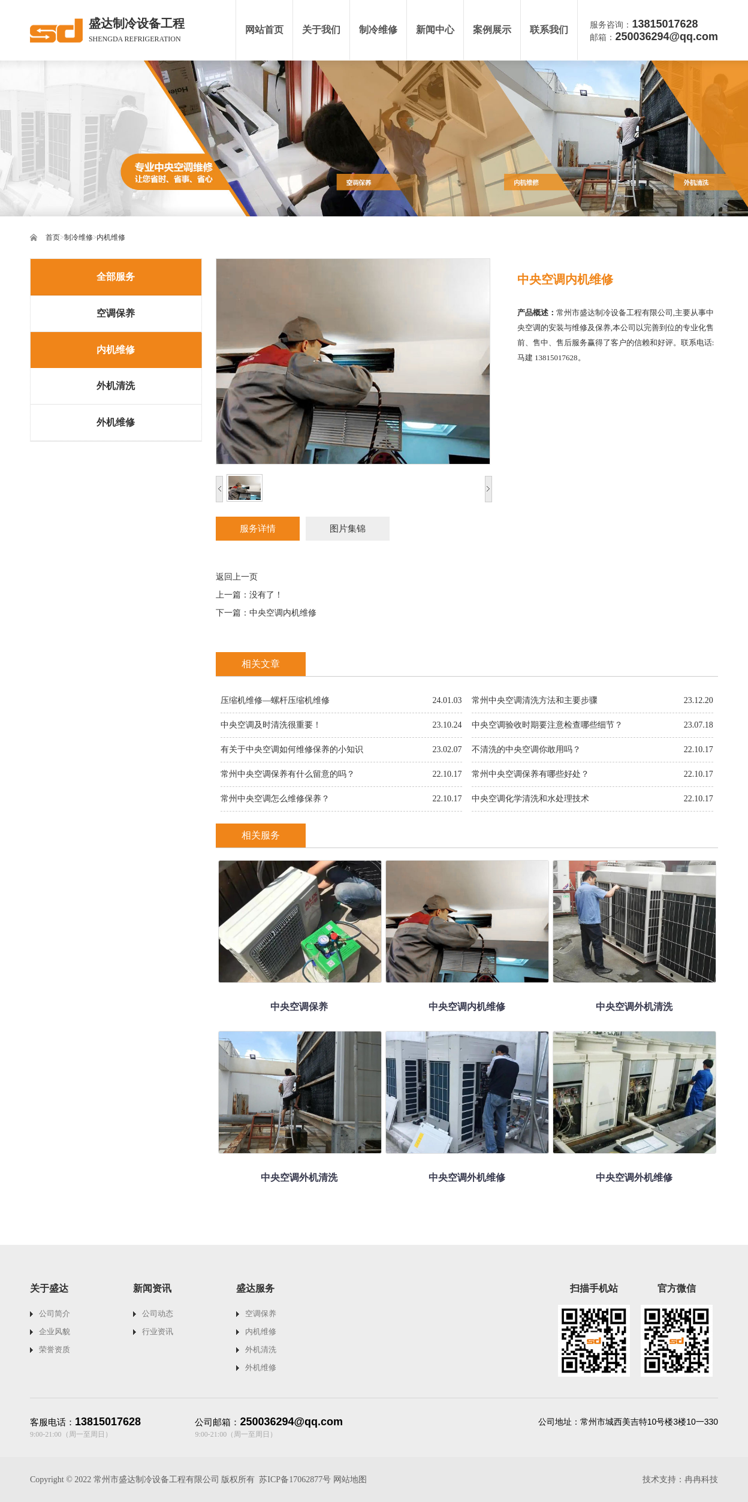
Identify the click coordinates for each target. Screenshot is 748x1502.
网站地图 (350, 1479)
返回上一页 (237, 576)
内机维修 (110, 237)
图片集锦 (348, 528)
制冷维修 (78, 237)
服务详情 (258, 528)
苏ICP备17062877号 (295, 1479)
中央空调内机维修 (282, 612)
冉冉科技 (701, 1479)
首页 (53, 237)
